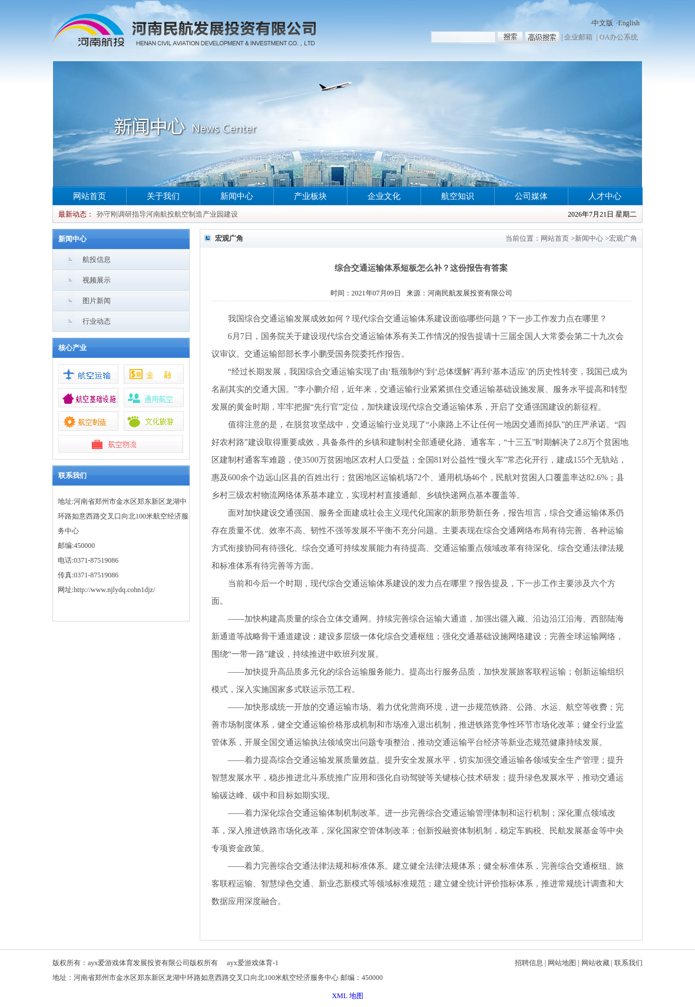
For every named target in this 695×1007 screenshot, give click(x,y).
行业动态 (96, 321)
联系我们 (628, 963)
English (629, 23)
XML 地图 (347, 996)
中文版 (602, 23)
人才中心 (604, 196)
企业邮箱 (578, 37)
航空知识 (457, 196)
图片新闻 (96, 301)
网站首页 (89, 196)
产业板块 (310, 196)
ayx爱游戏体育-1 (252, 963)
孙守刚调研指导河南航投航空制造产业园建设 (167, 214)
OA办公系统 (619, 37)
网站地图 (562, 963)
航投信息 (96, 259)
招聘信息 (529, 963)
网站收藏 (595, 963)
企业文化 (384, 196)
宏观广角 (623, 238)
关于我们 (163, 196)
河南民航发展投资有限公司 (470, 293)
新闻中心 (236, 196)
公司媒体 (531, 196)
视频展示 (96, 280)
